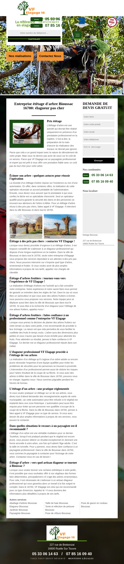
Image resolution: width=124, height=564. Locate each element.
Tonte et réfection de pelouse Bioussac (59, 508)
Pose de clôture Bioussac (58, 513)
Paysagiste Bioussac (20, 513)
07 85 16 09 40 (58, 25)
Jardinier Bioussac (19, 510)
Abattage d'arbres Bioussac (23, 503)
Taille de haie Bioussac (56, 503)
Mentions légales (81, 558)
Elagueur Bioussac (19, 506)
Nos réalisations (20, 56)
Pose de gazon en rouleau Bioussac (94, 505)
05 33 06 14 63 (58, 19)
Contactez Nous (50, 56)
